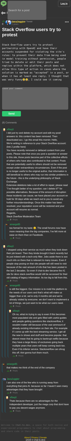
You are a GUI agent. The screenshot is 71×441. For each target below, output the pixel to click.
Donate (43, 437)
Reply (15, 219)
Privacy (35, 437)
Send (11, 113)
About (27, 437)
